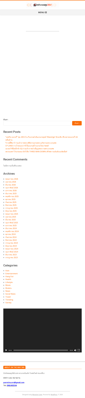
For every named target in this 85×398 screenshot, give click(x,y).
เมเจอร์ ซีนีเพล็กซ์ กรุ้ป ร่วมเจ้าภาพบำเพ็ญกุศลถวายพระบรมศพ (29, 148)
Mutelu (8, 288)
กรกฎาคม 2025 (11, 208)
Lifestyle (9, 282)
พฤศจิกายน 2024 (12, 231)
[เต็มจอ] (79, 350)
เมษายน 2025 (10, 217)
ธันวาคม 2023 (11, 254)
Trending (9, 299)
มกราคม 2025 (11, 225)
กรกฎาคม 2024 (11, 243)
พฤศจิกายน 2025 (12, 196)
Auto (7, 270)
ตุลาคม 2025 (10, 199)
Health (8, 279)
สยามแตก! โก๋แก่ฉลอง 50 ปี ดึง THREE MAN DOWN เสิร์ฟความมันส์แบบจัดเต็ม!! (36, 151)
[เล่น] (6, 350)
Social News (10, 294)
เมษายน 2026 (10, 182)
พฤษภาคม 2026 (11, 179)
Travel (8, 297)
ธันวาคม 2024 (11, 228)
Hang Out (9, 276)
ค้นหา (5, 119)
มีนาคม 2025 (10, 219)
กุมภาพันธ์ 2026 (11, 187)
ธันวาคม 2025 (11, 193)
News (7, 291)
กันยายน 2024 (10, 237)
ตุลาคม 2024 (10, 234)
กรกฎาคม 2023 (11, 257)
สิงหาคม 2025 (10, 205)
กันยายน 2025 (10, 202)
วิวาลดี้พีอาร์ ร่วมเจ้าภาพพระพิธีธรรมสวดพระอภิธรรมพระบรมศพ (30, 143)
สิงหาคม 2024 (10, 240)
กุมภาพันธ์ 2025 (11, 222)
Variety (8, 302)
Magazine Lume (37, 394)
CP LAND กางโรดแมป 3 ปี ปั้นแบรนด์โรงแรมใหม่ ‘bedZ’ (27, 146)
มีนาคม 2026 (10, 185)
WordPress (54, 394)
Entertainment (11, 273)
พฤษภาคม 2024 (11, 249)
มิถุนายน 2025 (11, 211)
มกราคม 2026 (11, 190)
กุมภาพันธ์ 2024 (11, 252)
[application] (42, 330)
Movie (8, 285)
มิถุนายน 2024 (11, 246)
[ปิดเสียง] (75, 350)
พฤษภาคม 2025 (11, 214)
